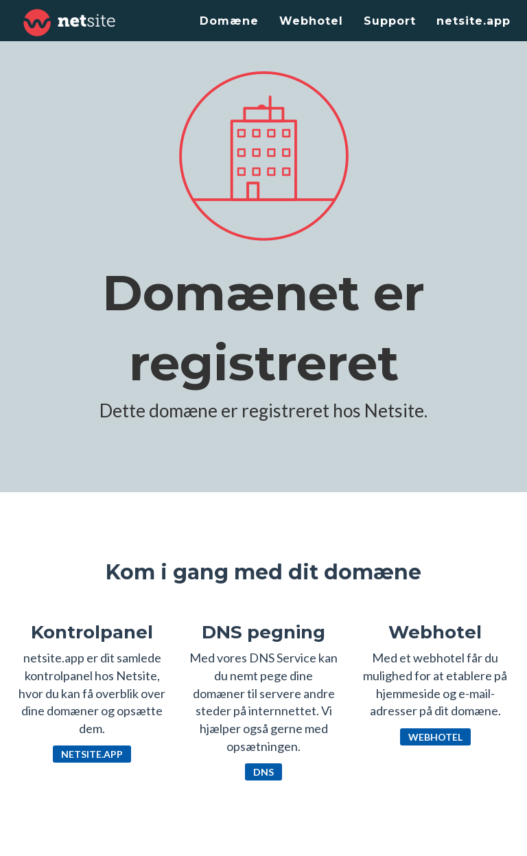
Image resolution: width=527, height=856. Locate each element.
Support (390, 20)
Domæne (229, 20)
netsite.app (473, 20)
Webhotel (311, 20)
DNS (263, 772)
